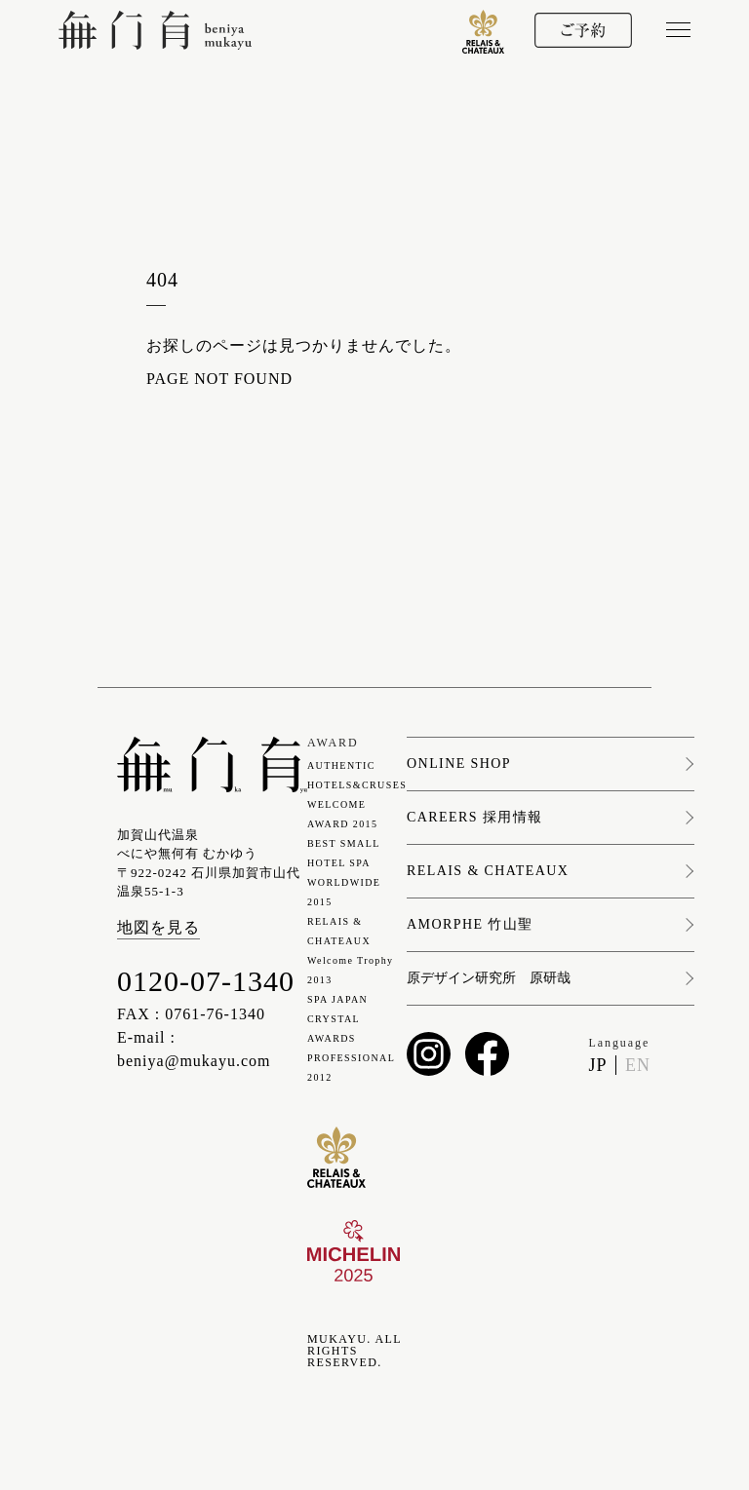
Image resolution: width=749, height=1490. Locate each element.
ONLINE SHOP (459, 764)
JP (598, 1065)
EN (637, 1065)
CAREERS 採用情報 (474, 817)
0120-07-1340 (206, 981)
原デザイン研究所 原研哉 (489, 978)
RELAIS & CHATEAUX (488, 871)
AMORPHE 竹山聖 (469, 925)
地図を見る (158, 927)
